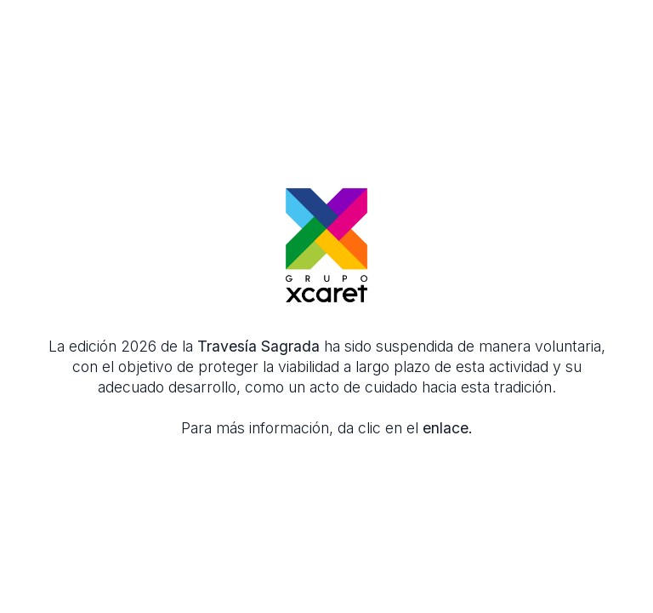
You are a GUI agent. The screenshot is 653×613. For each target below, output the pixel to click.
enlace (445, 428)
